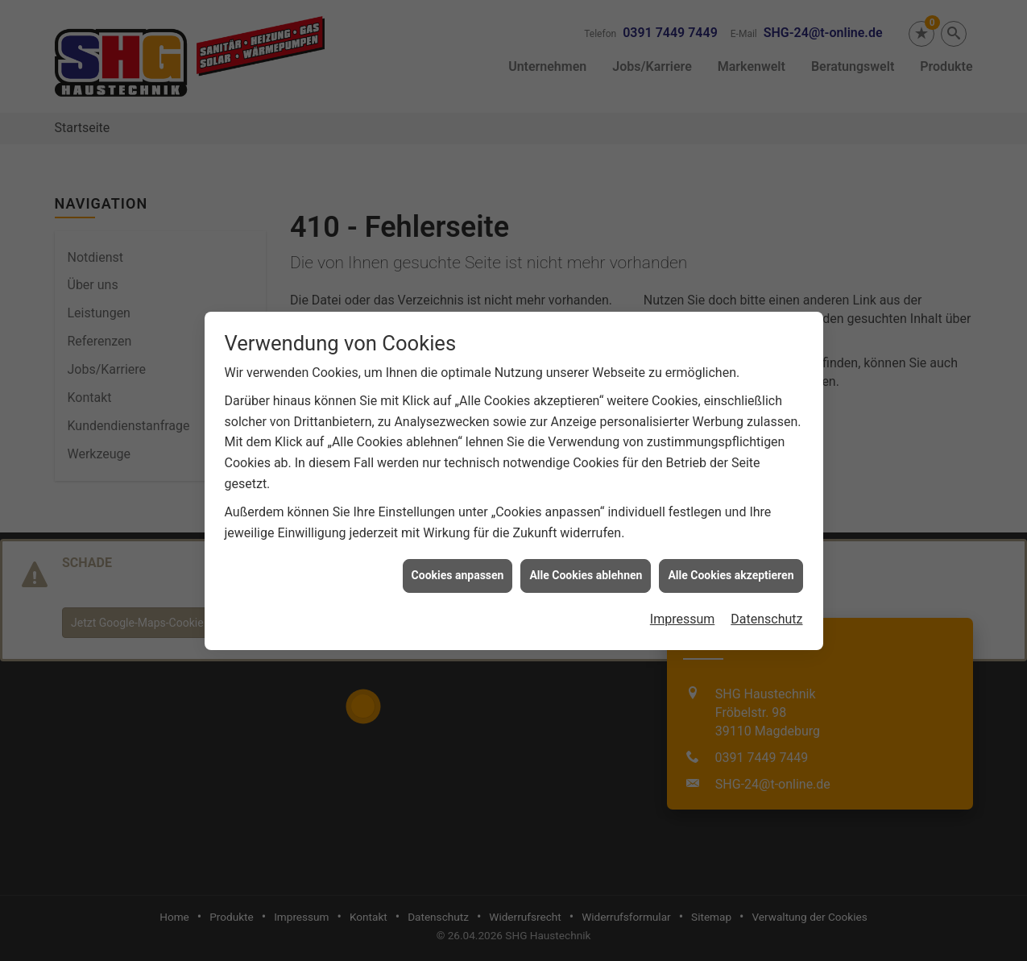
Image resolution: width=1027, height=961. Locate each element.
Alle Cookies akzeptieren (730, 570)
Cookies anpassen (458, 570)
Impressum (682, 614)
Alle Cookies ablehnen (585, 570)
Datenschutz (766, 614)
